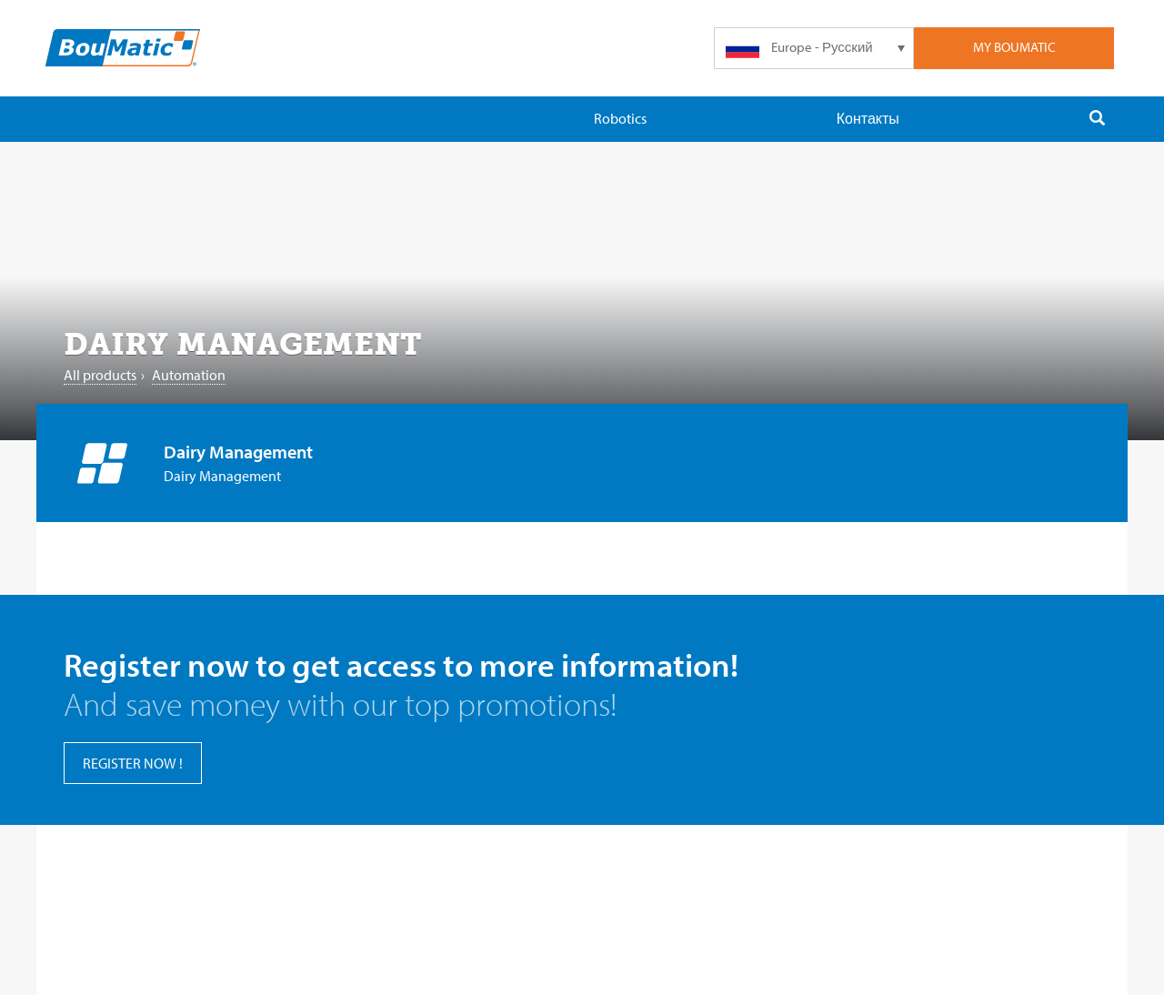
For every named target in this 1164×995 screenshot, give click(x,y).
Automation (189, 375)
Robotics (620, 118)
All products (100, 375)
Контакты (868, 118)
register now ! (133, 763)
